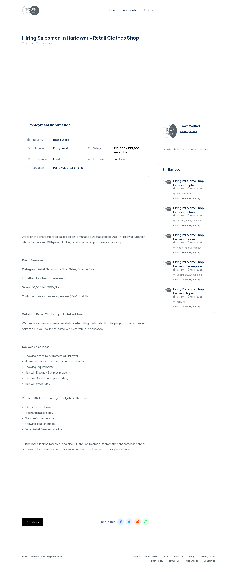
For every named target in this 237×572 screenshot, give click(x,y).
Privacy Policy (156, 561)
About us (148, 9)
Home (111, 9)
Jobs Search (129, 9)
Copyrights (192, 561)
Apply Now (32, 522)
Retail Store (61, 139)
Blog (191, 556)
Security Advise (207, 556)
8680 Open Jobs (188, 131)
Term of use (175, 561)
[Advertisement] (118, 84)
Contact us (209, 561)
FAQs (165, 556)
